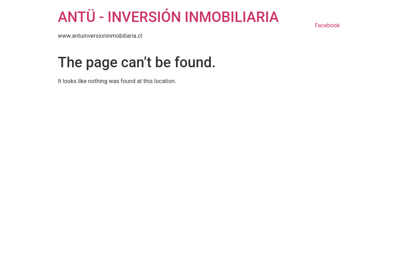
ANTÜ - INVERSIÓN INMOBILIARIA (168, 17)
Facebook (327, 25)
